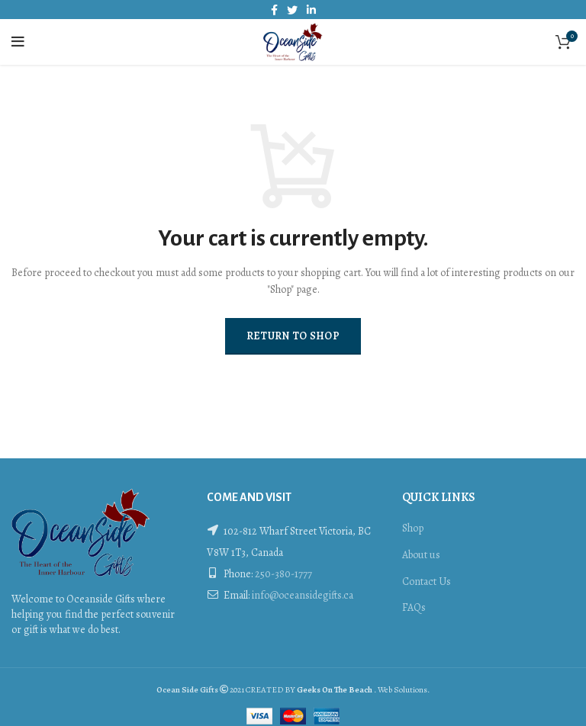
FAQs (414, 607)
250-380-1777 (283, 574)
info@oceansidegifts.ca (302, 595)
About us (421, 555)
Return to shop (293, 336)
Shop (412, 528)
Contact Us (426, 581)
